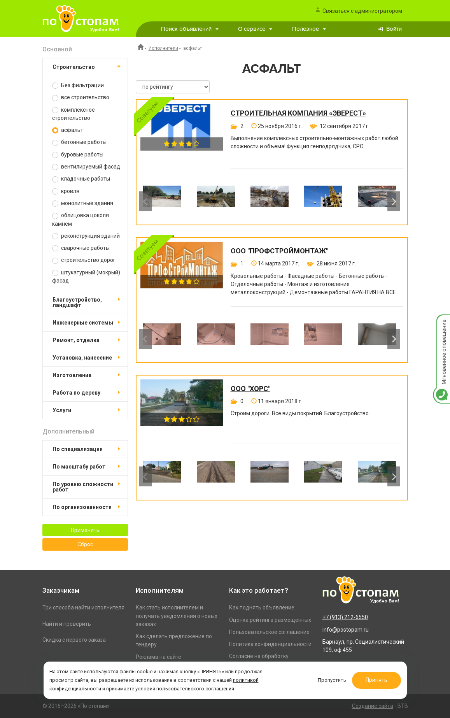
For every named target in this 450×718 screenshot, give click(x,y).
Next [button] (393, 201)
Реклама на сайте (158, 657)
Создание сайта (372, 706)
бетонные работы (79, 142)
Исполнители (163, 48)
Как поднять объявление (261, 607)
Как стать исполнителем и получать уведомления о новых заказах (176, 615)
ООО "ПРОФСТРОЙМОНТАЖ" (279, 251)
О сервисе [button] (255, 29)
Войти (394, 29)
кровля (65, 191)
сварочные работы (81, 248)
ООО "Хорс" (250, 388)
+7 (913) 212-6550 (345, 617)
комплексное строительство (73, 114)
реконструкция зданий (86, 236)
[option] (162, 201)
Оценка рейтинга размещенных (270, 620)
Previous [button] (145, 201)
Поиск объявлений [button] (190, 29)
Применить (85, 530)
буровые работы (77, 154)
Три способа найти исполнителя (83, 607)
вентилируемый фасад (86, 166)
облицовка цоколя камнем (80, 219)
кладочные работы (81, 179)
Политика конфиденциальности (270, 644)
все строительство (80, 97)
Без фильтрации (78, 85)
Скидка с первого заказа (74, 640)
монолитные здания (82, 203)
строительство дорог (84, 260)
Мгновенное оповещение (441, 322)
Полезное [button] (309, 29)
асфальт (67, 130)
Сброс (85, 544)
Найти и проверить (66, 624)
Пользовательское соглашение (269, 632)
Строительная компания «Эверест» (298, 113)
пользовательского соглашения (196, 688)
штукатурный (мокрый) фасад (86, 276)
